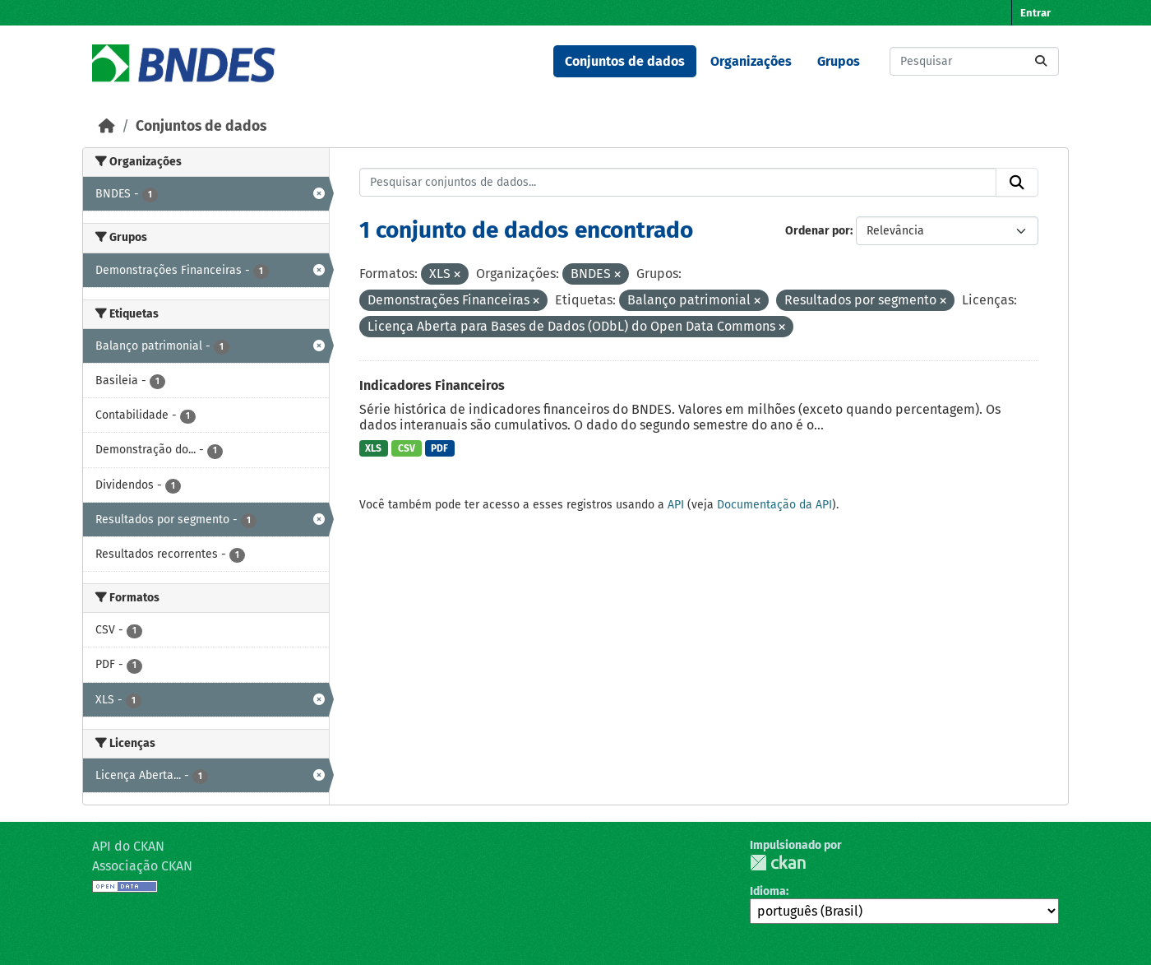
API (676, 505)
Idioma (768, 891)
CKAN (778, 862)
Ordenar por (817, 231)
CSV (406, 448)
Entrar (1035, 13)
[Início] (107, 126)
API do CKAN (128, 846)
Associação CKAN (142, 866)
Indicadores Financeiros (432, 385)
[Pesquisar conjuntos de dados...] (974, 61)
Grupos (838, 61)
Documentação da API (774, 505)
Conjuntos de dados (625, 61)
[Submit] (1040, 61)
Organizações (751, 61)
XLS (373, 448)
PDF (439, 448)
